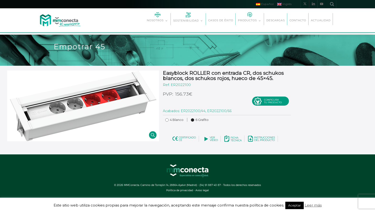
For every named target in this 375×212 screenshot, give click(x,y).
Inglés (284, 4)
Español (265, 4)
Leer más (313, 205)
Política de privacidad (179, 190)
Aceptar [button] (294, 205)
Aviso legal (202, 190)
